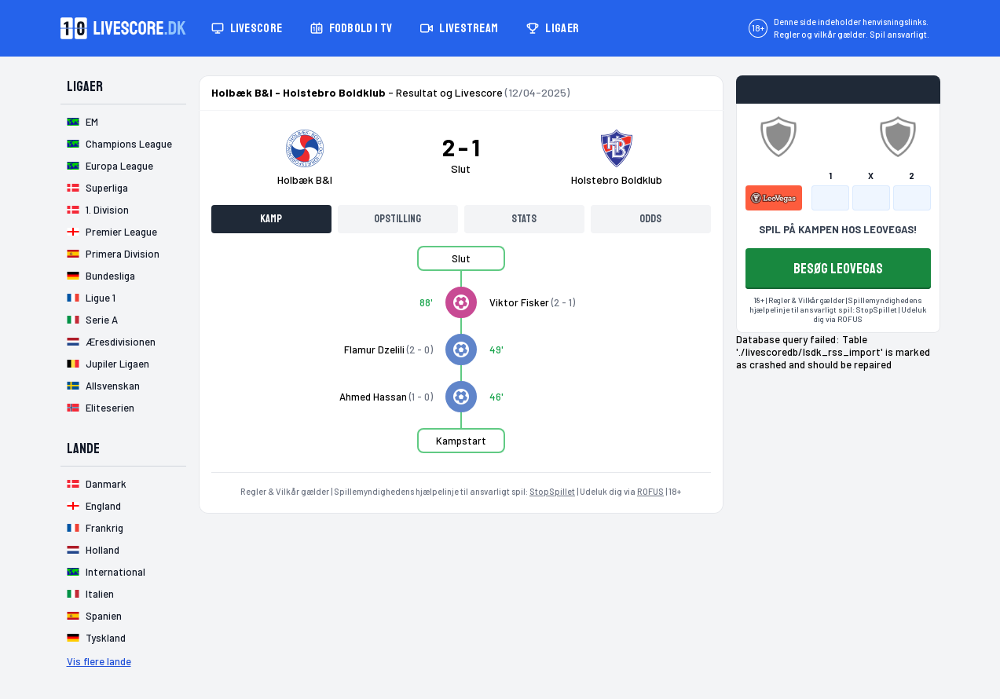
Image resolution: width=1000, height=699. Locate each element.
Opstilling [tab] (397, 218)
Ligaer (552, 28)
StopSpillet (552, 491)
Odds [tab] (650, 218)
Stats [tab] (524, 218)
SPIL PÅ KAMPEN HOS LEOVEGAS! (838, 229)
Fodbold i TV (351, 28)
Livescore (247, 28)
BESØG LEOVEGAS (838, 268)
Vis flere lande (99, 661)
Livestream (459, 28)
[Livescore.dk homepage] (123, 28)
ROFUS (650, 491)
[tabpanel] (461, 359)
